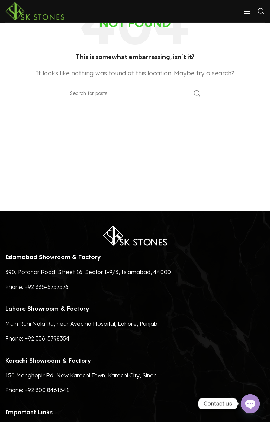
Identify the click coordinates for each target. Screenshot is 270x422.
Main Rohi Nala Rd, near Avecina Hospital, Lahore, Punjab (81, 323)
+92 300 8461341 (47, 390)
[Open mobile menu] (247, 11)
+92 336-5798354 (47, 338)
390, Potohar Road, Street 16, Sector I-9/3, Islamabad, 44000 (88, 272)
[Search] (261, 11)
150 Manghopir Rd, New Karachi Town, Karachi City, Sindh (81, 375)
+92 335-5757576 (47, 286)
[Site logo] (34, 10)
